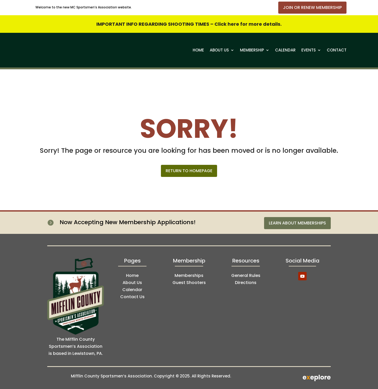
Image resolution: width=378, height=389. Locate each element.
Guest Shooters (189, 283)
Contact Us (132, 297)
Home (198, 50)
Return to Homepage (189, 171)
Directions (245, 283)
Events (308, 50)
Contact (336, 50)
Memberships (189, 275)
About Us (219, 50)
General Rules (245, 275)
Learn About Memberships (297, 223)
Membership (252, 50)
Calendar (285, 50)
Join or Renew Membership (312, 7)
